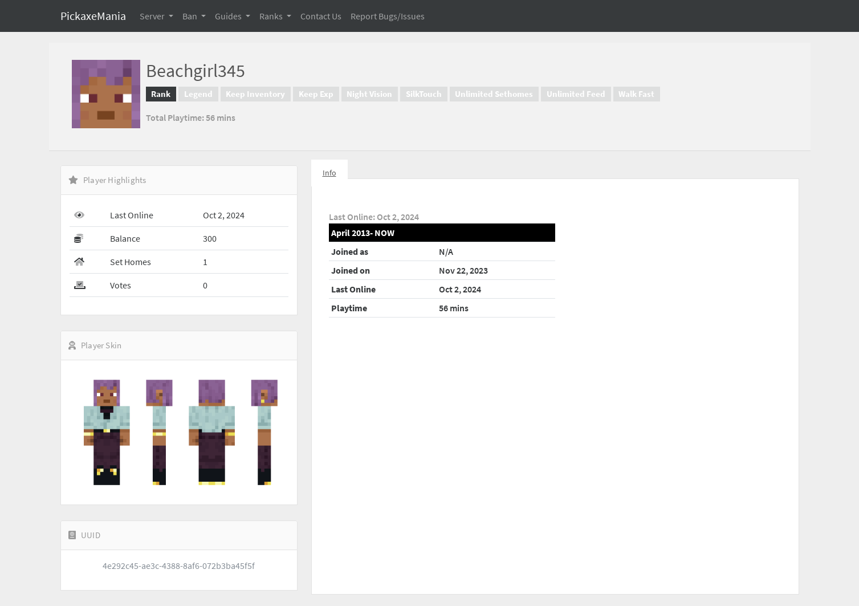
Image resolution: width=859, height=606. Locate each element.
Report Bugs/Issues (388, 16)
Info (329, 173)
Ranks (271, 16)
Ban (190, 16)
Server (153, 16)
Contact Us (320, 16)
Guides (229, 16)
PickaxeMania (93, 16)
